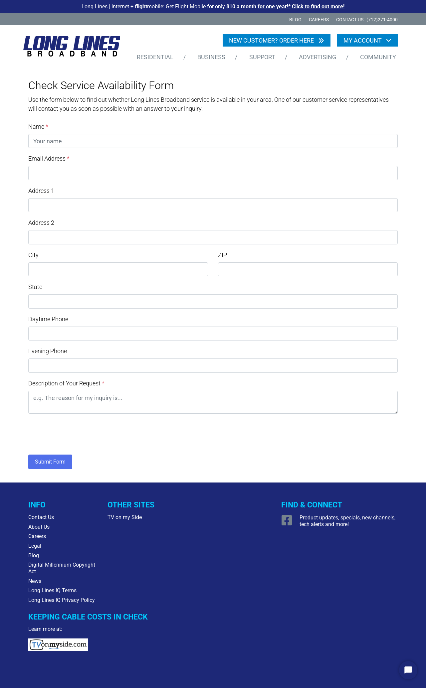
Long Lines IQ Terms (52, 590)
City (33, 254)
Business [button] (211, 57)
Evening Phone (47, 350)
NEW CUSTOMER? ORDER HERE (272, 40)
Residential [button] (155, 57)
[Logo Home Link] (76, 48)
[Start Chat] (408, 670)
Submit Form (50, 462)
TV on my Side (124, 517)
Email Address (49, 158)
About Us (39, 527)
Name (38, 126)
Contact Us (41, 517)
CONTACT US (349, 20)
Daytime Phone (48, 319)
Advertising (317, 57)
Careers (319, 20)
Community (378, 57)
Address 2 (41, 222)
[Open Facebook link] (288, 523)
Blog (295, 20)
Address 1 (41, 190)
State (35, 286)
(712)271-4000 (382, 20)
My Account (363, 40)
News (34, 581)
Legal (34, 546)
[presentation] (78, 433)
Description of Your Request (66, 383)
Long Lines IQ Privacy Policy (61, 600)
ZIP (222, 254)
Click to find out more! (318, 6)
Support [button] (262, 57)
